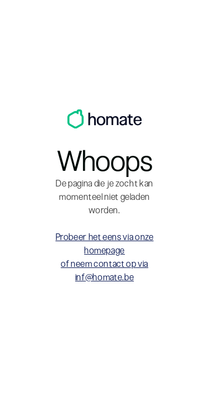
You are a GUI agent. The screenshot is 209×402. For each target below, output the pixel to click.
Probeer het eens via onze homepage (105, 244)
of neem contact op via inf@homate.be (104, 271)
